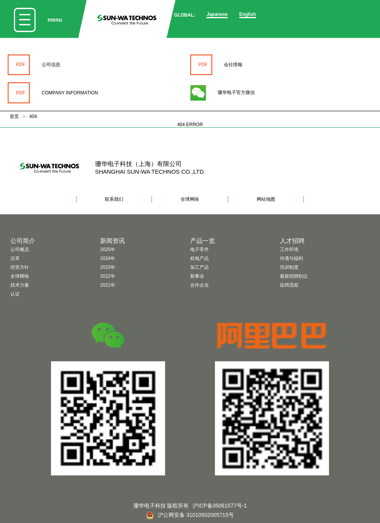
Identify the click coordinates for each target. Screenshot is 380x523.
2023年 (107, 267)
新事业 (197, 276)
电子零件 (199, 249)
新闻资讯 (112, 241)
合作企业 (199, 285)
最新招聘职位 (294, 276)
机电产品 (199, 258)
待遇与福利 (291, 258)
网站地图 (266, 199)
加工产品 (199, 267)
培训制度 (289, 267)
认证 (15, 294)
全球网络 (190, 199)
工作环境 (289, 249)
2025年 (107, 249)
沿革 (15, 258)
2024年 (107, 258)
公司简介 (22, 241)
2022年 (107, 276)
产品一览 (202, 241)
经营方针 (19, 267)
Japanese (217, 14)
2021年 (107, 285)
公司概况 (19, 249)
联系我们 (114, 199)
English (247, 14)
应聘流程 (289, 285)
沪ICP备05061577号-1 (220, 505)
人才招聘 (292, 241)
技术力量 (19, 285)
